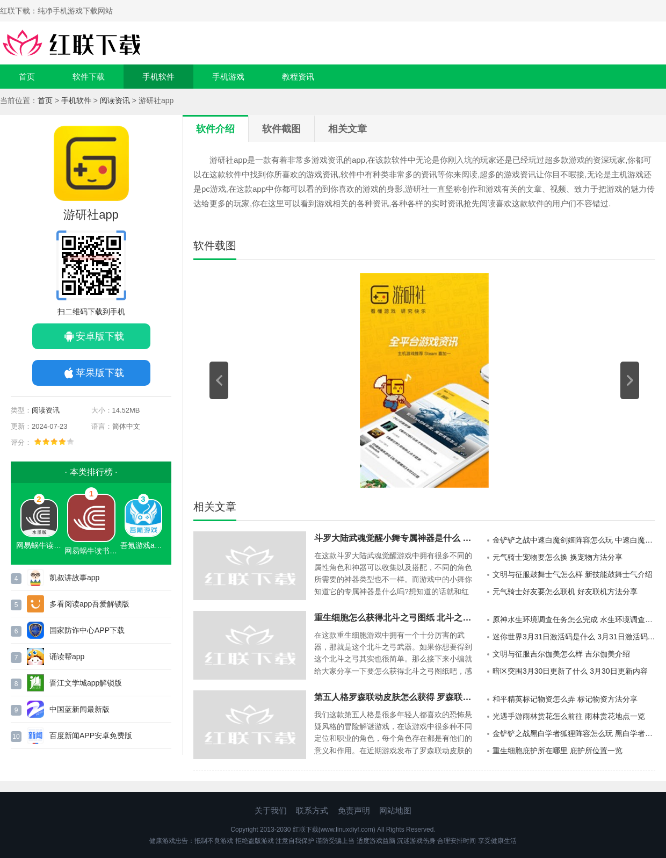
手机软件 (158, 76)
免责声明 (354, 810)
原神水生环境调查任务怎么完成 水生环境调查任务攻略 (574, 619)
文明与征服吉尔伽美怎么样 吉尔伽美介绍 (561, 654)
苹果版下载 (100, 372)
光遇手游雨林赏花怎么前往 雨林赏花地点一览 (569, 716)
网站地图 (395, 810)
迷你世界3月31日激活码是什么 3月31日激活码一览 (574, 636)
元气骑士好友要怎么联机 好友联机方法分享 (565, 591)
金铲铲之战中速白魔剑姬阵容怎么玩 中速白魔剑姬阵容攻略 (574, 540)
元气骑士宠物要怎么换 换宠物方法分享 (557, 557)
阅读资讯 (115, 100)
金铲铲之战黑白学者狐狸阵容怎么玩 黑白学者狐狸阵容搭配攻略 (574, 733)
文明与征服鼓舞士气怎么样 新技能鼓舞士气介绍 (573, 574)
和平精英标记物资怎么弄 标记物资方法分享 (565, 699)
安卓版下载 (100, 336)
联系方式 (312, 810)
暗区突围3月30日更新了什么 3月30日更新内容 (570, 671)
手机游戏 (228, 76)
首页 (27, 76)
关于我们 (271, 810)
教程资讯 (298, 76)
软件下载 (89, 76)
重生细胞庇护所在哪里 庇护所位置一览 (557, 750)
